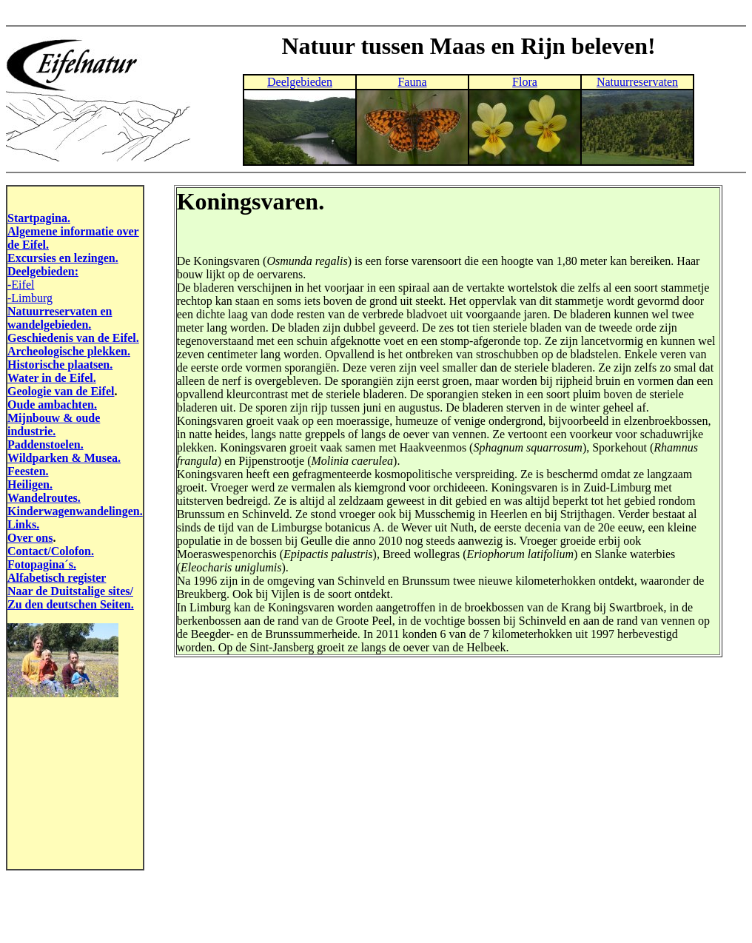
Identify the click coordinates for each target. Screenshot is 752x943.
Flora (524, 81)
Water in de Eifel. (51, 378)
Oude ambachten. (52, 404)
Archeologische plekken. (68, 351)
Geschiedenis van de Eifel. (73, 338)
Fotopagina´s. (41, 564)
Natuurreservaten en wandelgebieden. (59, 318)
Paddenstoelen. (45, 444)
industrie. (31, 431)
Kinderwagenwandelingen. (75, 511)
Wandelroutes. (44, 497)
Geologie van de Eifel (60, 391)
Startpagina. (38, 218)
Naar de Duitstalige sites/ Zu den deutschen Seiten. (70, 598)
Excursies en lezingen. (62, 258)
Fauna (411, 81)
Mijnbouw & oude (53, 418)
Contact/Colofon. (50, 551)
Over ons (30, 537)
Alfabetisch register (56, 577)
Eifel (22, 284)
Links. (23, 524)
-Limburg (30, 298)
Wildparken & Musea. (64, 458)
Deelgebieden (299, 81)
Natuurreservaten (637, 81)
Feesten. (28, 471)
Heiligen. (30, 484)
